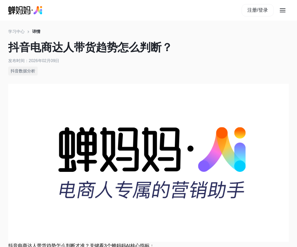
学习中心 (16, 31)
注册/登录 (257, 10)
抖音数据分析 (23, 71)
